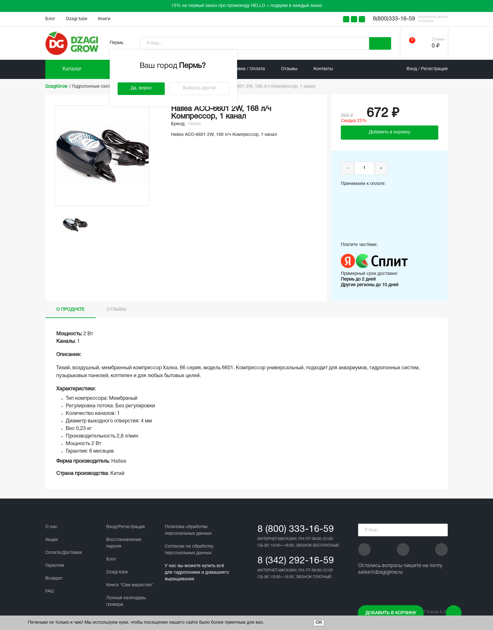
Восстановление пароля (123, 543)
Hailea (194, 124)
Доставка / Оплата (245, 69)
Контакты (323, 69)
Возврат (54, 579)
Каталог (72, 69)
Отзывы (289, 69)
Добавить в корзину (390, 613)
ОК (319, 623)
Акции (51, 540)
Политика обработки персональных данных (188, 530)
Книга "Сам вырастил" (130, 585)
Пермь (116, 43)
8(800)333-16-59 (394, 19)
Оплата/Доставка (63, 553)
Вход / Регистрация (427, 69)
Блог (50, 19)
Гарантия (54, 566)
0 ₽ (436, 46)
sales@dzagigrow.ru (380, 572)
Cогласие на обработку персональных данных (189, 549)
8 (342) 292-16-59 (296, 561)
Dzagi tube (76, 19)
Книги (104, 19)
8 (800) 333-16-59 (296, 529)
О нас (51, 527)
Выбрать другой (199, 88)
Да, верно (141, 88)
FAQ (49, 591)
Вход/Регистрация (125, 527)
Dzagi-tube (117, 572)
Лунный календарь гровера (126, 601)
